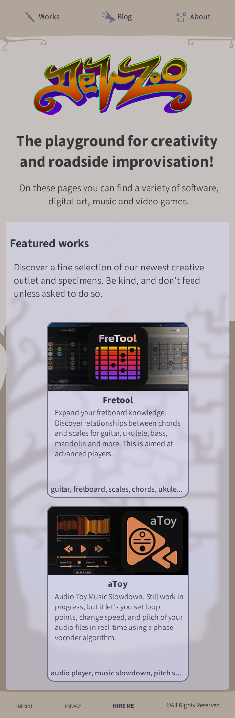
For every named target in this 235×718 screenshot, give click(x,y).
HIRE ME (123, 706)
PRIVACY (73, 706)
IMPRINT (24, 706)
